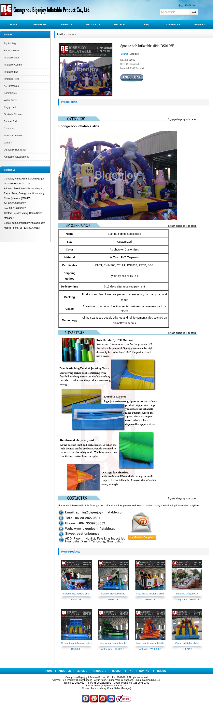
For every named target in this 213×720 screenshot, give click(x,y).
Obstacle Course (12, 114)
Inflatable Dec (11, 71)
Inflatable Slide (12, 57)
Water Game (10, 100)
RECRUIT (120, 24)
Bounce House (12, 50)
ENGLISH (190, 5)
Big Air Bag (10, 43)
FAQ (146, 24)
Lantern (8, 142)
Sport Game (10, 93)
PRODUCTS (93, 24)
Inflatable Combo (13, 64)
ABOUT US (40, 24)
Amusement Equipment (16, 156)
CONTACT (145, 671)
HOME (13, 24)
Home (71, 34)
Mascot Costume (13, 135)
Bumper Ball (10, 121)
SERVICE (66, 24)
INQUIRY (199, 24)
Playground (10, 107)
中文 (180, 5)
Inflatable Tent (11, 79)
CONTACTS (173, 24)
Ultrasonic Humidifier (15, 149)
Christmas (9, 128)
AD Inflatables (11, 86)
